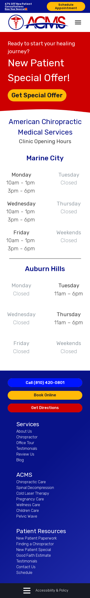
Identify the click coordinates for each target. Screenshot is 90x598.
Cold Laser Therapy (32, 493)
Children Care (27, 510)
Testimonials (26, 448)
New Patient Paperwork (36, 538)
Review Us (25, 454)
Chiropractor (26, 437)
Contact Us (26, 567)
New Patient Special (33, 549)
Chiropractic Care (31, 482)
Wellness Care (28, 505)
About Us (24, 431)
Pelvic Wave (26, 516)
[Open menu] (78, 22)
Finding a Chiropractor (35, 544)
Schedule (24, 572)
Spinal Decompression (35, 487)
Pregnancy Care (30, 499)
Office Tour (25, 443)
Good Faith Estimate (33, 555)
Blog (20, 460)
